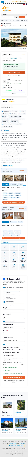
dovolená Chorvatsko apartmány (14, 448)
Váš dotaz (8, 355)
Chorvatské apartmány (14, 454)
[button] (14, 101)
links (13, 453)
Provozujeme (5, 448)
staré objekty (6, 453)
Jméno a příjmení (8, 324)
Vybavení (5, 184)
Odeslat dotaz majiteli (14, 377)
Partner (11, 453)
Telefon (8, 337)
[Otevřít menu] (2, 2)
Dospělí (5, 308)
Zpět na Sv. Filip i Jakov (6, 105)
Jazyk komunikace (11, 347)
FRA (5, 352)
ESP (21, 349)
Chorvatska (8, 450)
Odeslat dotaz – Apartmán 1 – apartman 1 (13, 202)
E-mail (5, 330)
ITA (17, 349)
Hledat (22, 17)
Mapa (14, 93)
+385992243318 (7, 87)
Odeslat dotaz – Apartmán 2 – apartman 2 (13, 238)
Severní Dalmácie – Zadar (6, 20)
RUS (9, 352)
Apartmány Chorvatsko (19, 453)
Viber (20, 90)
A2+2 (15, 58)
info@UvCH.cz (23, 443)
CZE (5, 349)
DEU (13, 349)
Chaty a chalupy (17, 451)
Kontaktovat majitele (14, 72)
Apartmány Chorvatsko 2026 (16, 450)
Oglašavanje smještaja (16, 445)
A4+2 (12, 58)
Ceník (20, 184)
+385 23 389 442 (7, 85)
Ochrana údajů (13, 443)
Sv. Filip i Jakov (16, 20)
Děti (7, 314)
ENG (9, 349)
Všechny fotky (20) (22, 48)
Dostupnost (13, 184)
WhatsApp (8, 90)
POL (17, 352)
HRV (13, 352)
